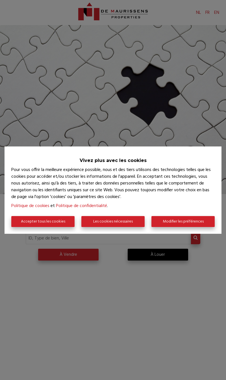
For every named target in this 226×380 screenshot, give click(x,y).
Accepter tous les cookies (43, 221)
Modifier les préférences (183, 221)
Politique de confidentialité (81, 206)
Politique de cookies (30, 206)
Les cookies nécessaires (113, 221)
